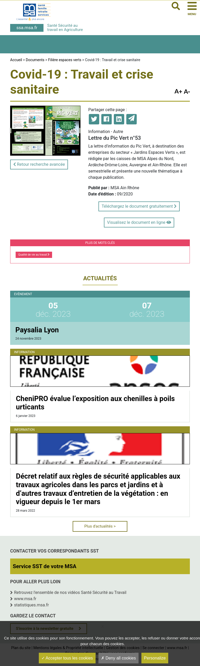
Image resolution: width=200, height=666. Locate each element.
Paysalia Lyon (37, 330)
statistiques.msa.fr (31, 604)
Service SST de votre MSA (44, 566)
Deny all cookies (118, 658)
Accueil (16, 60)
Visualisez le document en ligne (139, 222)
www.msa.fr (25, 598)
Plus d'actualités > (100, 526)
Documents (35, 60)
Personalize (155, 658)
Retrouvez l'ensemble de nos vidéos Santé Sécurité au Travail (70, 592)
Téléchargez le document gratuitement (139, 206)
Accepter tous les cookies (67, 658)
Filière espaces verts (64, 60)
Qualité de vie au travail (33, 254)
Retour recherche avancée (39, 164)
